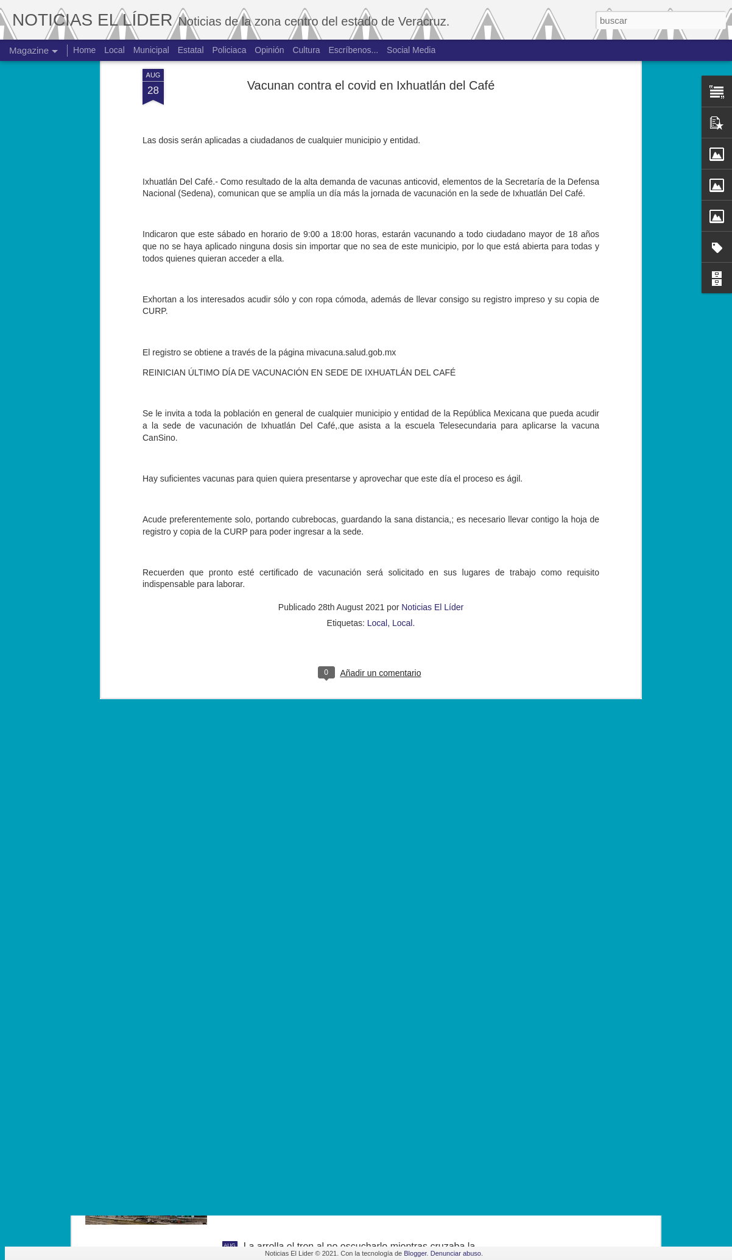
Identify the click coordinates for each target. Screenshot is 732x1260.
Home (84, 50)
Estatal (191, 50)
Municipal (151, 50)
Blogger (415, 1253)
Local (377, 425)
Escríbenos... (354, 50)
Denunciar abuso (456, 1253)
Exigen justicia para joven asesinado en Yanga (344, 969)
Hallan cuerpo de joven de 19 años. (320, 1108)
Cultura (306, 50)
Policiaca (229, 50)
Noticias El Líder (432, 410)
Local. (403, 425)
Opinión (269, 50)
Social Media (411, 50)
